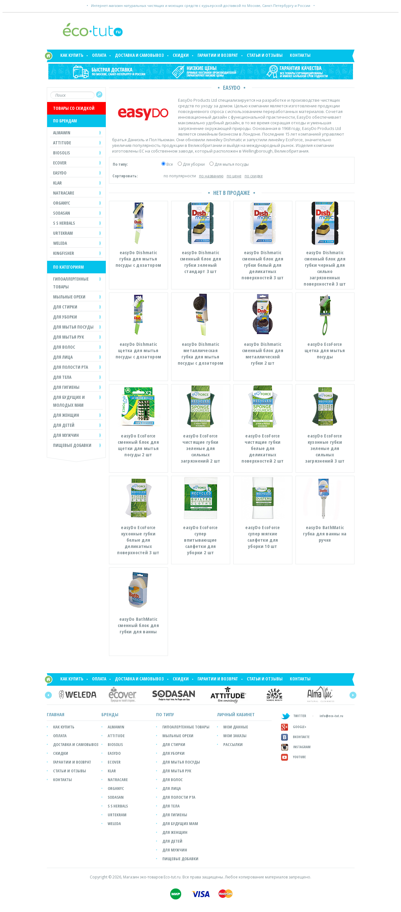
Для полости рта (178, 797)
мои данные (235, 727)
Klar (112, 771)
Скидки (181, 55)
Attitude (116, 735)
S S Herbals (118, 806)
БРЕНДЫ (109, 714)
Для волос (172, 779)
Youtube (293, 756)
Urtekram (117, 815)
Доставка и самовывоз (139, 55)
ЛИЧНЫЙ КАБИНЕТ (236, 714)
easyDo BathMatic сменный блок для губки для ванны (138, 625)
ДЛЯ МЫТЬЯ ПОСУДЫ (73, 327)
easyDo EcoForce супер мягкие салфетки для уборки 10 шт (262, 536)
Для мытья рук (176, 771)
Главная (55, 714)
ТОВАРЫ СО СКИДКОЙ (74, 108)
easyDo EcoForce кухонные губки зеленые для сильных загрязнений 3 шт (325, 448)
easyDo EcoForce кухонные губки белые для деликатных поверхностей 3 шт (138, 539)
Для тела (171, 806)
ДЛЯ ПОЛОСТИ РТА (70, 367)
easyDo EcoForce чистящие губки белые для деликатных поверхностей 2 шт (262, 448)
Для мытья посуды (231, 164)
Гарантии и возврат (218, 55)
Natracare (118, 779)
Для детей (172, 841)
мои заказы (235, 735)
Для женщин (174, 832)
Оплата (99, 55)
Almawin (116, 727)
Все (169, 164)
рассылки (233, 744)
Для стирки (173, 744)
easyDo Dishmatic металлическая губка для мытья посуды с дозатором (200, 353)
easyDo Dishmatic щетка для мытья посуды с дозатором (138, 350)
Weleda (114, 823)
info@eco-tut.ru (331, 715)
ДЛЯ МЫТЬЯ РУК (68, 337)
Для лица (171, 788)
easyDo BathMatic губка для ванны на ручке (324, 533)
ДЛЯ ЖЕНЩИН (66, 415)
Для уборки (194, 164)
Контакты (300, 55)
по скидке (254, 176)
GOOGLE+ (293, 726)
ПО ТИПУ (165, 714)
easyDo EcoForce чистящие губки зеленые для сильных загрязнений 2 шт (200, 448)
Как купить (71, 55)
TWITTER (293, 715)
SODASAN (116, 797)
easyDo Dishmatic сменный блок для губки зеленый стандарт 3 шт (200, 261)
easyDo (114, 753)
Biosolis (115, 744)
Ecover (114, 762)
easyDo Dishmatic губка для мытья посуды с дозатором (138, 258)
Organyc (116, 788)
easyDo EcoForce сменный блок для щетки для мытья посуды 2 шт (138, 445)
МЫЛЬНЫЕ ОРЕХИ (69, 297)
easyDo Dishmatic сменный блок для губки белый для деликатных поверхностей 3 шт (262, 265)
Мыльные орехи (177, 735)
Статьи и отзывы (265, 55)
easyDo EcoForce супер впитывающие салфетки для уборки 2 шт (200, 539)
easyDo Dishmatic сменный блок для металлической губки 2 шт (262, 353)
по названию (211, 176)
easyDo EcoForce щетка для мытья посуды (325, 350)
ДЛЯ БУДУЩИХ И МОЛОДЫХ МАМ (69, 401)
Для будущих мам (180, 823)
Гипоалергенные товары (185, 727)
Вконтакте (295, 736)
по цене (234, 176)
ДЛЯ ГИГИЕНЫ (66, 387)
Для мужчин (174, 850)
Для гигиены (174, 815)
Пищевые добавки (72, 445)
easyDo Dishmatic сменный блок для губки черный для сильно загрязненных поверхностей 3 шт (325, 268)
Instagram (296, 746)
